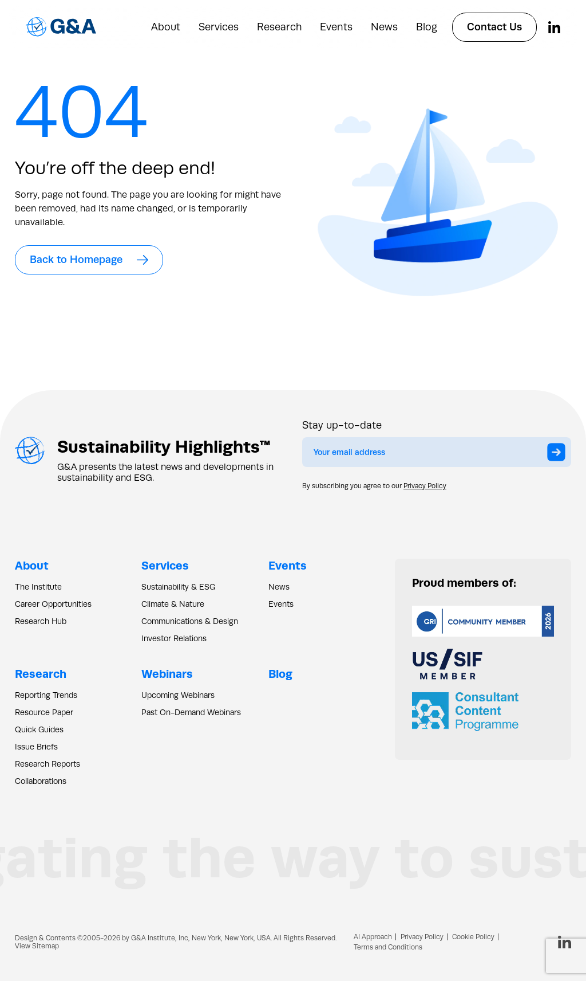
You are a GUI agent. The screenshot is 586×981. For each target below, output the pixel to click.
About (165, 27)
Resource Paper (44, 712)
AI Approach (373, 936)
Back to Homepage (89, 259)
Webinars (167, 673)
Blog (426, 27)
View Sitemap (37, 946)
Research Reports (47, 763)
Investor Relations (174, 638)
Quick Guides (39, 729)
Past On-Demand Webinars (191, 712)
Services (219, 27)
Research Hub (40, 621)
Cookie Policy (473, 936)
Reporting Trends (46, 695)
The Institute (38, 586)
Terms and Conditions (388, 947)
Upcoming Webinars (178, 695)
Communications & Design (189, 621)
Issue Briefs (36, 746)
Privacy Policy (424, 486)
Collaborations (40, 781)
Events (336, 27)
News (384, 27)
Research (279, 27)
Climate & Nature (172, 604)
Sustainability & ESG (178, 586)
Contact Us (494, 27)
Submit (559, 455)
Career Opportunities (53, 604)
